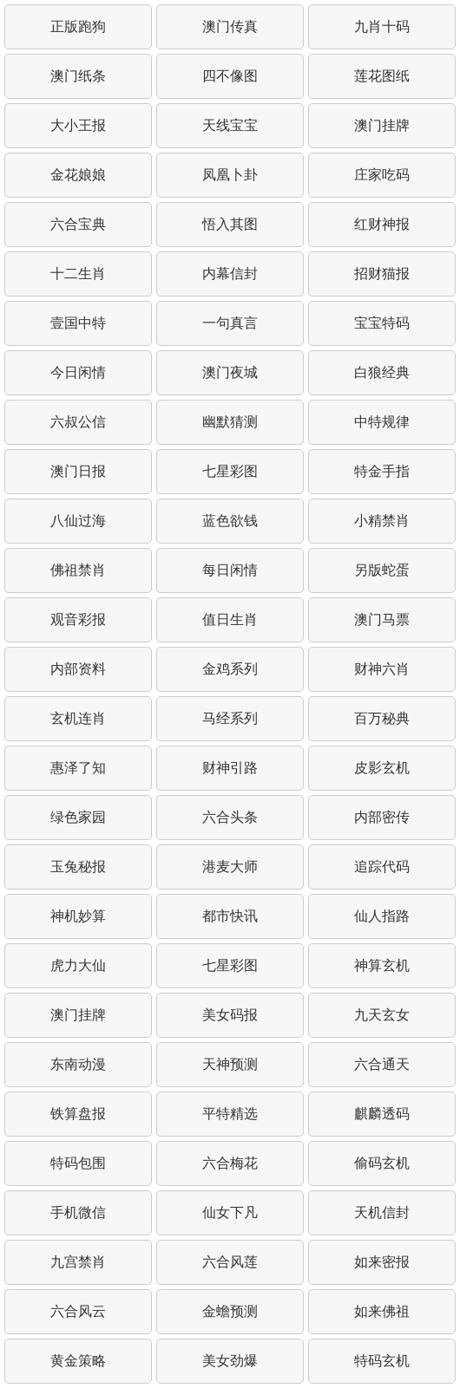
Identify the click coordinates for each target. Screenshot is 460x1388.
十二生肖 (78, 273)
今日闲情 (78, 372)
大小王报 (78, 125)
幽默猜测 (230, 421)
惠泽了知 (78, 767)
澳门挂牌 (382, 125)
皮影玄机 (382, 767)
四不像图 (230, 75)
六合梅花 (230, 1163)
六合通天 (382, 1064)
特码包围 (78, 1163)
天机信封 (382, 1212)
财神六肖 (382, 668)
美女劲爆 (230, 1360)
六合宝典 (78, 224)
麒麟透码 (382, 1113)
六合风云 (78, 1311)
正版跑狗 (78, 26)
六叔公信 (78, 421)
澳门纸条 (78, 75)
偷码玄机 (382, 1163)
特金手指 (382, 471)
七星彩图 (230, 471)
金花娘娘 (78, 174)
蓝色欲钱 (230, 520)
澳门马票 (382, 619)
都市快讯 (230, 916)
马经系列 (230, 718)
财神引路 (230, 767)
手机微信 (78, 1212)
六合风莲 (230, 1261)
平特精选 (230, 1113)
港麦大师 (230, 866)
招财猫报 (382, 273)
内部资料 (78, 668)
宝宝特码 (382, 323)
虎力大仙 (78, 965)
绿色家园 (78, 817)
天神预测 (230, 1064)
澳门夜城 (230, 372)
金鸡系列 (230, 668)
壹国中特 (78, 323)
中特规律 (382, 421)
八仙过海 (78, 520)
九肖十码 (382, 26)
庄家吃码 (382, 174)
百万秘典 (382, 718)
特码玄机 (382, 1360)
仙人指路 (382, 916)
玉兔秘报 (78, 866)
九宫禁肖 (78, 1261)
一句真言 (230, 323)
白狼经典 (382, 372)
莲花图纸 (382, 75)
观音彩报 (78, 619)
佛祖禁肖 (78, 570)
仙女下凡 (230, 1212)
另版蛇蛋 (382, 570)
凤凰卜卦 (230, 174)
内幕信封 (230, 273)
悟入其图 (230, 224)
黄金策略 (78, 1360)
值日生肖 (230, 619)
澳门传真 (230, 26)
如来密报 (382, 1261)
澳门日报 (78, 471)
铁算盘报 (78, 1113)
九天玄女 (382, 1014)
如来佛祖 (382, 1311)
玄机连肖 (78, 718)
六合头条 (230, 817)
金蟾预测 (230, 1311)
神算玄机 (382, 965)
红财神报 (382, 224)
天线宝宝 (230, 125)
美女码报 (230, 1014)
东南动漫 (78, 1064)
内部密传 (382, 817)
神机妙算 (78, 916)
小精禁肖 (382, 520)
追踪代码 (382, 866)
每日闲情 (230, 570)
